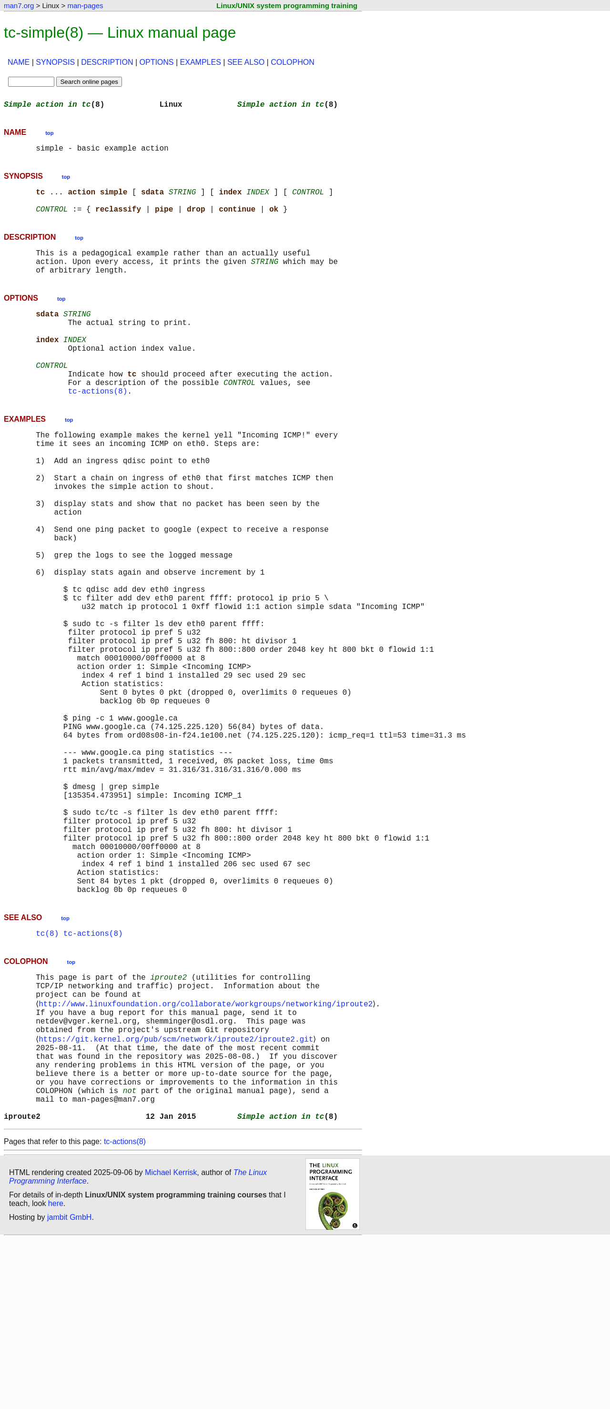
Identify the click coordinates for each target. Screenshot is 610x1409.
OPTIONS (157, 62)
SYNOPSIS (55, 62)
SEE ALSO (245, 62)
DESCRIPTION (107, 62)
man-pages (85, 5)
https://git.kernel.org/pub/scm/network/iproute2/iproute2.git (178, 1191)
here (55, 1373)
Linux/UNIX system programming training (286, 5)
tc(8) (47, 1072)
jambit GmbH (69, 1387)
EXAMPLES (200, 62)
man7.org (19, 5)
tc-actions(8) (97, 425)
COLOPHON (293, 62)
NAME (19, 62)
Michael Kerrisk (171, 1342)
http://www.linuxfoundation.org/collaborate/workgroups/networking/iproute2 (208, 1149)
